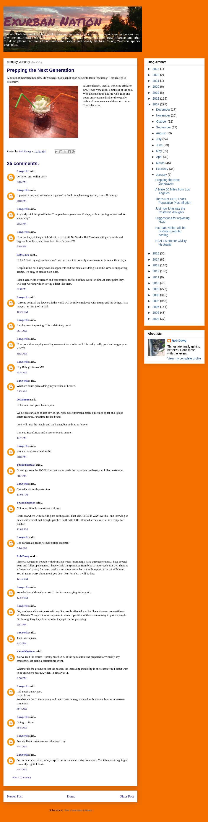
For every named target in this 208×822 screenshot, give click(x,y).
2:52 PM (21, 223)
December (163, 109)
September (164, 127)
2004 (156, 318)
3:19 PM (21, 246)
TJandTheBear (26, 464)
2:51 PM (21, 624)
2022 (156, 75)
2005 (156, 312)
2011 (156, 277)
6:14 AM (22, 548)
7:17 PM (21, 475)
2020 (156, 86)
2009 (156, 289)
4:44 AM (22, 708)
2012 (156, 271)
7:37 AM (22, 769)
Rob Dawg (23, 254)
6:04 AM (22, 372)
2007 (156, 301)
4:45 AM (22, 727)
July (159, 139)
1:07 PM (21, 438)
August (161, 133)
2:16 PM (21, 182)
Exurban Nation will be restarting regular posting (170, 231)
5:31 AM (22, 330)
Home (71, 796)
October (162, 121)
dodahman (23, 399)
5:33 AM (22, 353)
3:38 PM (21, 288)
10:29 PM (22, 311)
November (163, 115)
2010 (156, 283)
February (162, 169)
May (159, 151)
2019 (156, 92)
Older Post (127, 796)
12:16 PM (22, 578)
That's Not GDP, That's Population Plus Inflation (173, 200)
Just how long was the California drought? (170, 210)
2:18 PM (21, 200)
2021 (156, 80)
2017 (156, 104)
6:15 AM (22, 391)
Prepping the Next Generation (167, 181)
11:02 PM (22, 529)
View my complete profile (184, 358)
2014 (156, 259)
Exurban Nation (52, 20)
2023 (156, 69)
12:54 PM (22, 597)
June (159, 145)
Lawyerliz (23, 171)
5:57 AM (22, 746)
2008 (156, 295)
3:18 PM (21, 456)
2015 (156, 253)
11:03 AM (22, 494)
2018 (156, 98)
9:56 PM (21, 678)
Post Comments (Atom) (78, 810)
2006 (156, 306)
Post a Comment (21, 777)
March (160, 163)
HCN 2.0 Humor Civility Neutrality (171, 242)
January (162, 174)
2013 (156, 265)
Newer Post (15, 796)
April (159, 157)
